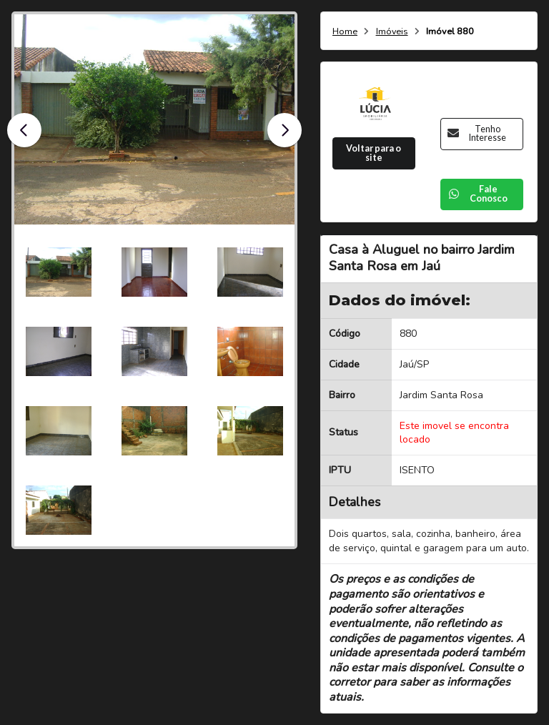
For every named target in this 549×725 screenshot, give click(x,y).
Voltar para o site (373, 153)
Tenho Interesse (476, 134)
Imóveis (392, 31)
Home (344, 31)
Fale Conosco (477, 194)
